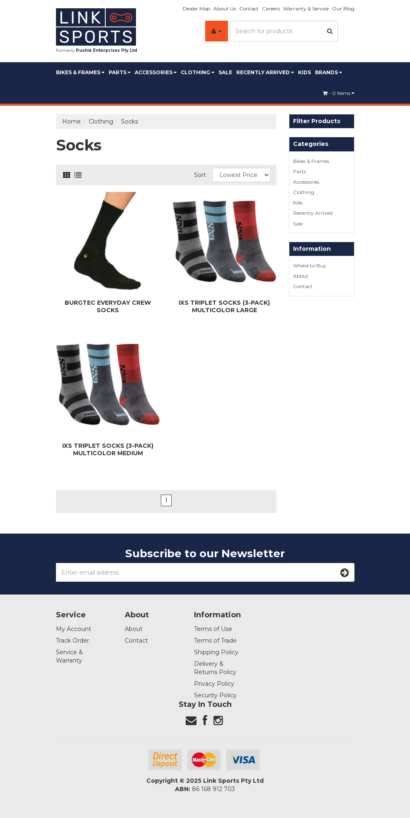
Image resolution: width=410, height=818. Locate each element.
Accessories (156, 72)
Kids (304, 72)
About (300, 276)
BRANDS (328, 72)
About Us (224, 8)
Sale (225, 72)
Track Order (72, 640)
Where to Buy (309, 265)
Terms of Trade (215, 640)
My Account (73, 629)
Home (71, 121)
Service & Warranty (69, 656)
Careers (271, 8)
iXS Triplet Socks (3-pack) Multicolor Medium (107, 449)
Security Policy (215, 695)
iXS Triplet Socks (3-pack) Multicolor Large (224, 306)
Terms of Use (213, 629)
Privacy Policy (214, 683)
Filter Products (316, 121)
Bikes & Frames (80, 72)
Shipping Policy (216, 652)
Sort (200, 175)
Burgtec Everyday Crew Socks (108, 306)
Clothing (197, 72)
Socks (129, 121)
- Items (338, 93)
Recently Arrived (265, 72)
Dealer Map (196, 8)
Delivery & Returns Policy (215, 668)
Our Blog (343, 8)
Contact (249, 8)
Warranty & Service (306, 8)
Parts (120, 72)
